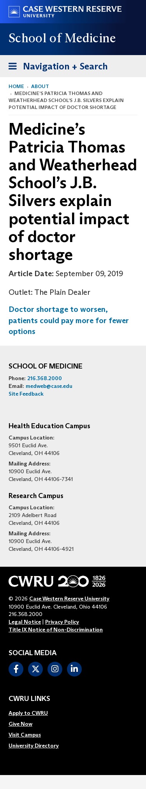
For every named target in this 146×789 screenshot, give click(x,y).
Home (16, 86)
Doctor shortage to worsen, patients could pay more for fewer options (69, 320)
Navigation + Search (56, 65)
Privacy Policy (62, 621)
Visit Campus (25, 734)
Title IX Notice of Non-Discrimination (56, 629)
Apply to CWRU (28, 712)
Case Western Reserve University (69, 598)
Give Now (20, 723)
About (40, 86)
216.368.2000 (44, 378)
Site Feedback (26, 393)
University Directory (34, 745)
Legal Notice (25, 621)
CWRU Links (29, 699)
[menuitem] (34, 713)
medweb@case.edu (49, 385)
